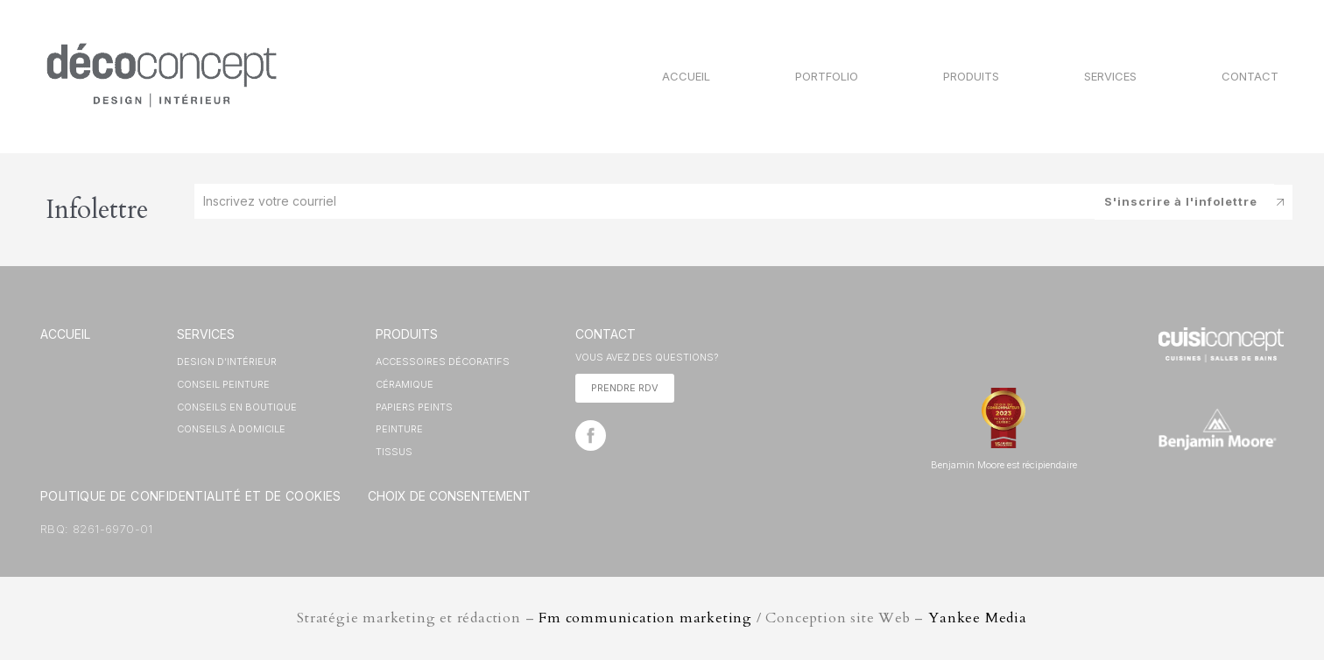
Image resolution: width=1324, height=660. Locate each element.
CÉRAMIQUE (404, 384)
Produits (971, 76)
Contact (1250, 76)
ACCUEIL (65, 333)
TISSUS (394, 452)
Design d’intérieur (227, 361)
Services (1110, 76)
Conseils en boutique (237, 407)
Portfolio (826, 76)
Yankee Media (977, 618)
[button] (624, 388)
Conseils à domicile (231, 429)
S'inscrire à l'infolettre (1180, 200)
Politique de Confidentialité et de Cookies (191, 495)
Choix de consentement (449, 495)
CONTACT (605, 333)
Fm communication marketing (645, 618)
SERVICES (206, 333)
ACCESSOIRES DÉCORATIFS (443, 361)
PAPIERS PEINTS (414, 407)
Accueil (686, 76)
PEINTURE (399, 429)
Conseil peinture (223, 384)
